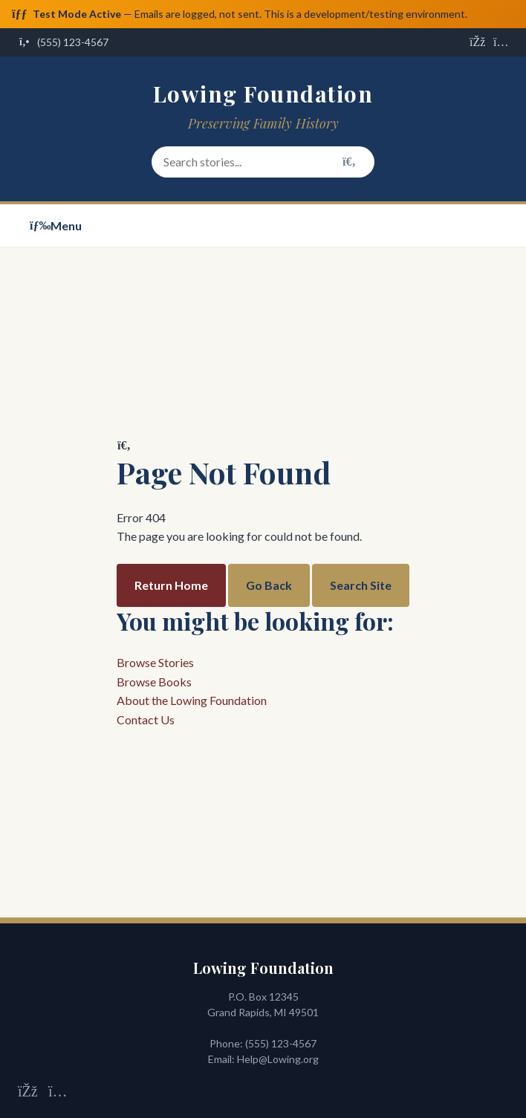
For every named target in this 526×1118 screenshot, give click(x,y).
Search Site (361, 585)
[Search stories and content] (263, 162)
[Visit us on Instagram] (500, 43)
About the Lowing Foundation (192, 701)
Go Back (269, 585)
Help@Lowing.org (278, 1059)
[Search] (349, 162)
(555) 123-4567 (280, 1044)
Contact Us (146, 719)
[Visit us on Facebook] (477, 43)
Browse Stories (155, 662)
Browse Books (154, 682)
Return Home (171, 585)
